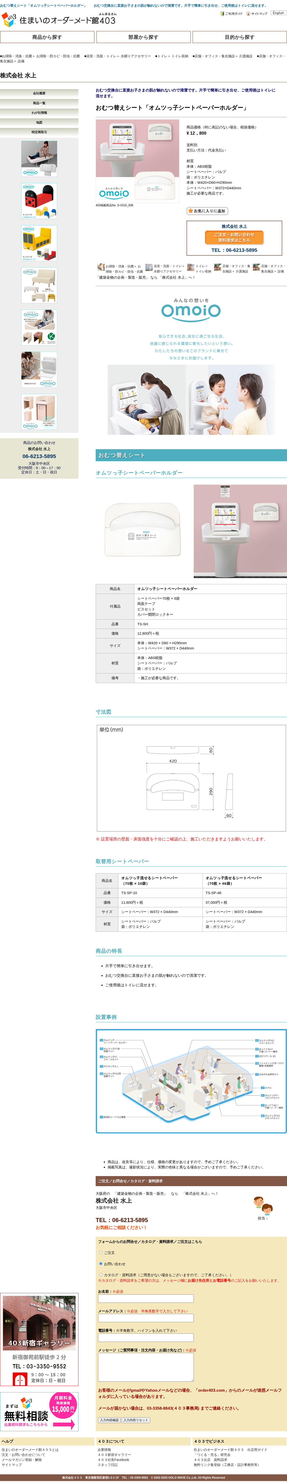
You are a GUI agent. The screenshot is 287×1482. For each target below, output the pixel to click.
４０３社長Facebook (113, 1460)
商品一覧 (39, 103)
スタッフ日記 (108, 1465)
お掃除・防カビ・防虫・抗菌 (58, 56)
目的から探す (240, 37)
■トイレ (161, 56)
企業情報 (104, 1450)
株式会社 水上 (18, 75)
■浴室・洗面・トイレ (100, 56)
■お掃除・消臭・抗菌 (16, 56)
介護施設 (246, 56)
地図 (39, 122)
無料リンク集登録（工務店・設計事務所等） (227, 1465)
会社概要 (39, 93)
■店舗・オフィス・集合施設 (214, 56)
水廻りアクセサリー (136, 56)
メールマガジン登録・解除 (22, 1460)
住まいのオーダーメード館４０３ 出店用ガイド (230, 1450)
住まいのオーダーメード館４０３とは (30, 1450)
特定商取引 (39, 132)
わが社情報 (39, 113)
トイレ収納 (179, 56)
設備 (21, 61)
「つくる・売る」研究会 (212, 1455)
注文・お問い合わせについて (23, 1455)
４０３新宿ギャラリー (114, 1455)
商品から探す (47, 37)
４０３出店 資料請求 (210, 1460)
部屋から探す (143, 37)
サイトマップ (12, 1465)
